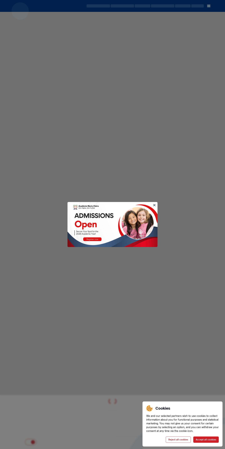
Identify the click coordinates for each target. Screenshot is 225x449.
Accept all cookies (206, 439)
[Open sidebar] (208, 6)
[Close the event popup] (154, 205)
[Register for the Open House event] (113, 224)
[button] (208, 6)
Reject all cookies (178, 439)
